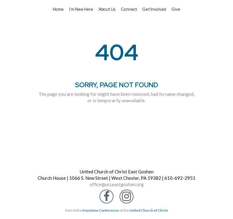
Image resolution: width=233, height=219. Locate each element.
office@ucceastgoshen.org (116, 184)
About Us (107, 9)
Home (58, 9)
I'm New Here (81, 9)
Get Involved (154, 9)
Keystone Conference (101, 210)
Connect (129, 9)
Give (175, 9)
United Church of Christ (148, 210)
